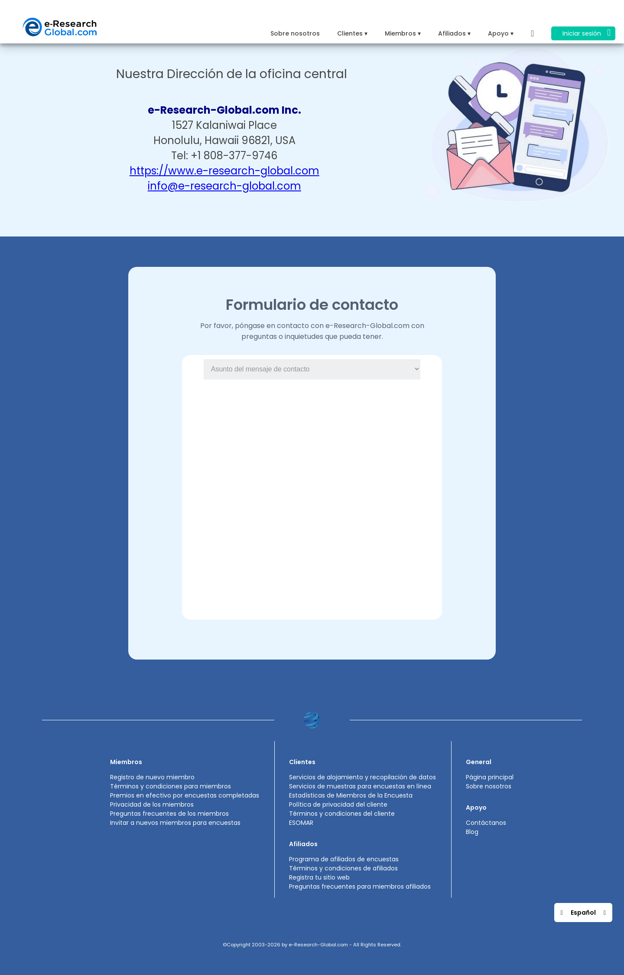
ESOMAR (301, 822)
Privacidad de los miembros (152, 804)
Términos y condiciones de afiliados (343, 868)
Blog (472, 831)
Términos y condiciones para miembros (170, 786)
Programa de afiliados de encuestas (344, 859)
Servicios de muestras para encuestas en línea (360, 786)
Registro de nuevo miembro (152, 777)
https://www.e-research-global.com (224, 171)
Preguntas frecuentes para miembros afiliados (360, 886)
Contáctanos (486, 822)
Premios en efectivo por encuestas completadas (184, 795)
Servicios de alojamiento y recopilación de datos (362, 777)
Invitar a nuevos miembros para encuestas (175, 822)
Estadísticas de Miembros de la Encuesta (351, 795)
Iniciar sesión (586, 33)
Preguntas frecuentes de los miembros (169, 813)
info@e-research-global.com (224, 186)
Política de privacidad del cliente (338, 804)
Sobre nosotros (295, 33)
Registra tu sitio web (319, 877)
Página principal (490, 777)
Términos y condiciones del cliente (342, 813)
